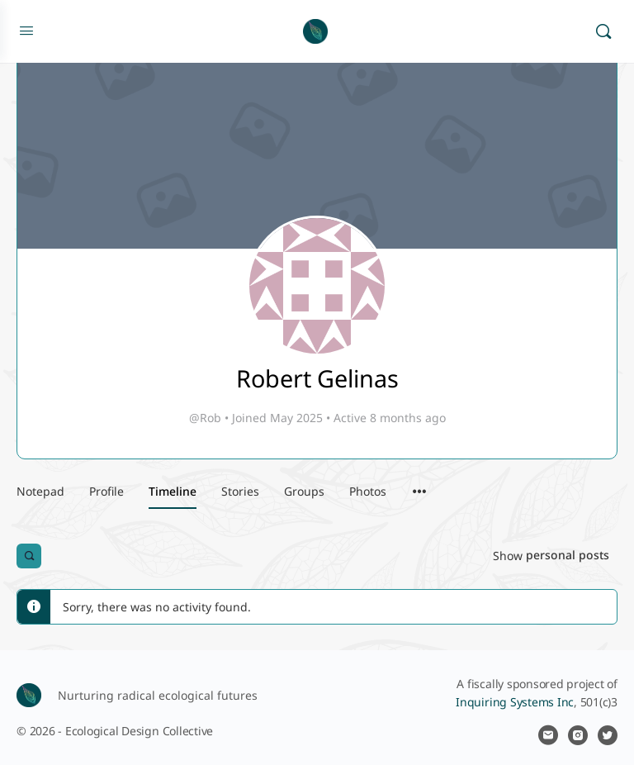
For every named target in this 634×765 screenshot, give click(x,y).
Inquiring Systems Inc (515, 702)
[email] (548, 735)
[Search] (603, 31)
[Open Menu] (26, 30)
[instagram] (578, 735)
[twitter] (607, 735)
